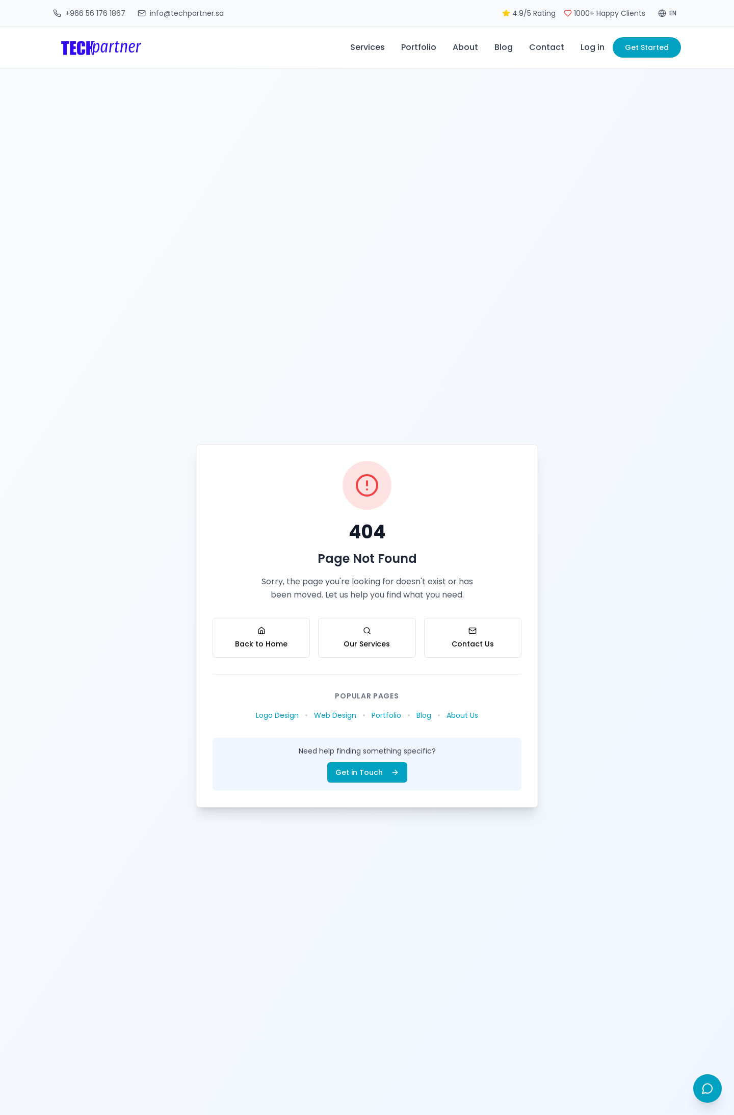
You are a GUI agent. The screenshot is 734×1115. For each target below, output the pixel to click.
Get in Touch (367, 772)
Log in (593, 47)
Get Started (647, 47)
